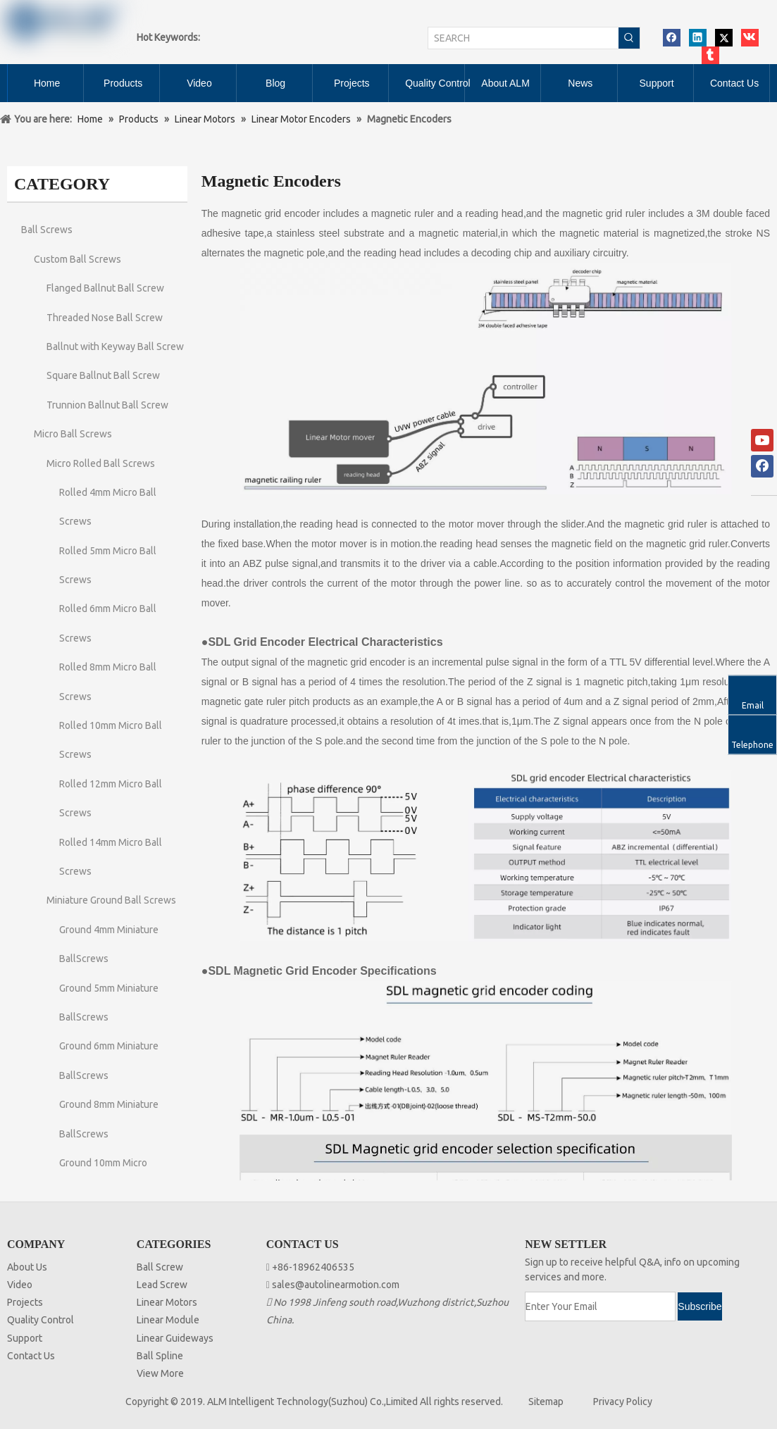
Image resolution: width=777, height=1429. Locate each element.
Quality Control (40, 1319)
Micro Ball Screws (73, 433)
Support (24, 1338)
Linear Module (168, 1319)
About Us (27, 1267)
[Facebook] (762, 466)
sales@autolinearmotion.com (335, 1284)
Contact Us (31, 1355)
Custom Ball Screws (77, 259)
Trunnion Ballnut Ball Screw (107, 405)
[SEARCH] (523, 38)
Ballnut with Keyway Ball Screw (115, 346)
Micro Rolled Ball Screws (100, 463)
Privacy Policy (622, 1401)
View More (160, 1373)
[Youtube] (762, 440)
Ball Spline (160, 1355)
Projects (25, 1302)
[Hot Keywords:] (629, 38)
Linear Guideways (175, 1338)
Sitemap (546, 1401)
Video (19, 1284)
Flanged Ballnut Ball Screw (105, 288)
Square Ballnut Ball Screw (103, 375)
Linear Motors (167, 1302)
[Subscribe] (699, 1306)
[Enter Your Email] (600, 1306)
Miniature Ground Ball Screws (111, 900)
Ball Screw (160, 1267)
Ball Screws (47, 229)
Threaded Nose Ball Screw (104, 317)
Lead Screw (162, 1284)
